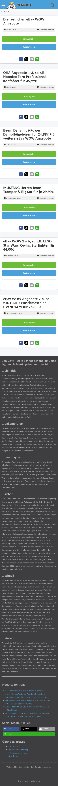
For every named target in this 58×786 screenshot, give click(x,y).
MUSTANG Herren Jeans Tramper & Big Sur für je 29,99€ (28, 189)
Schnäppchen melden (18, 753)
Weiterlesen (29, 47)
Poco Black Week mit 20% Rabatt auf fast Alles (25, 691)
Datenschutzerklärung (18, 749)
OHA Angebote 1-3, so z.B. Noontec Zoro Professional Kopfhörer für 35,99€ (24, 76)
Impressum (13, 746)
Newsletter (13, 756)
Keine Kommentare (47, 30)
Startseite (5, 11)
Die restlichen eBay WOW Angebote (23, 21)
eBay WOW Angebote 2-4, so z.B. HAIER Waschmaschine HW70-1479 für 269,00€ (26, 303)
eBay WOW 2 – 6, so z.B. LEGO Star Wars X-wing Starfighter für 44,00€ (28, 245)
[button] (21, 59)
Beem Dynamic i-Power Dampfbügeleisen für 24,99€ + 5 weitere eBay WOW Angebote (28, 134)
